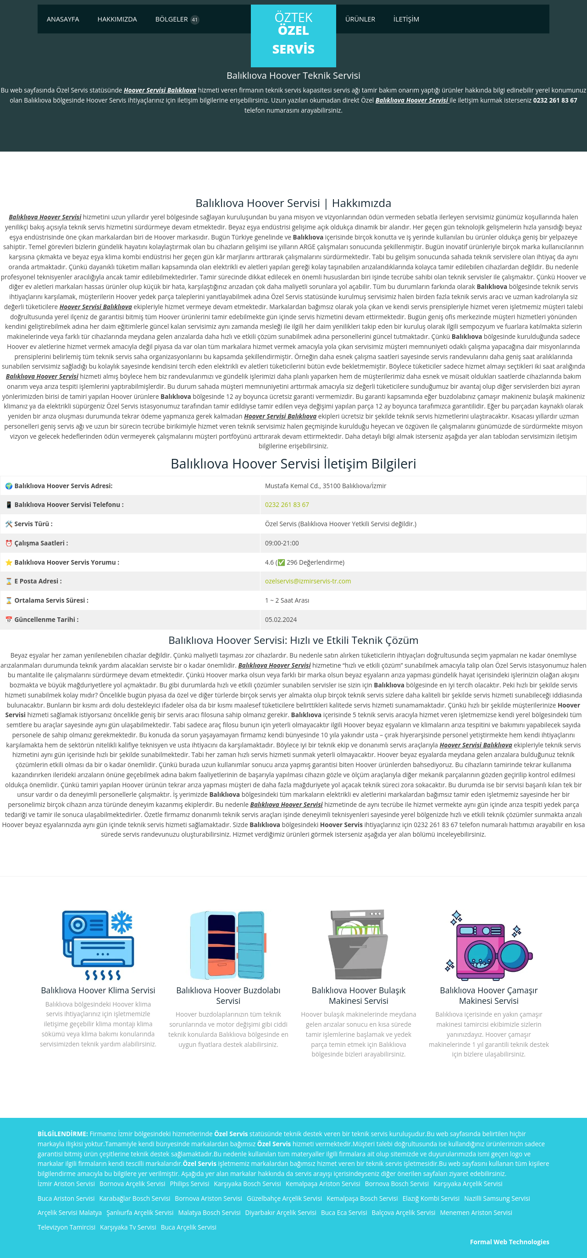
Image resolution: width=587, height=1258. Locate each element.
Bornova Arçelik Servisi (133, 1183)
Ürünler (360, 19)
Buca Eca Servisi (344, 1212)
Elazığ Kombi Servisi (431, 1198)
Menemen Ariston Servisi (476, 1212)
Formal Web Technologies (509, 1241)
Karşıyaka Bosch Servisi (247, 1183)
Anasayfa (63, 19)
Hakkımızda (117, 19)
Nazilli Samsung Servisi (497, 1198)
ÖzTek (293, 33)
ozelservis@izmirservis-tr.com (308, 581)
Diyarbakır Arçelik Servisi (280, 1212)
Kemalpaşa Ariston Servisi (323, 1183)
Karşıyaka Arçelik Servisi (468, 1183)
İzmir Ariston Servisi (66, 1183)
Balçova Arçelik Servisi (404, 1212)
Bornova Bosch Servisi (397, 1183)
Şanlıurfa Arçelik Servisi (139, 1212)
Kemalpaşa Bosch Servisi (362, 1198)
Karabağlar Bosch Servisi (134, 1198)
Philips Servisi (190, 1183)
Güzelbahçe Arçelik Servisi (284, 1198)
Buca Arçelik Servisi (188, 1227)
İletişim (406, 19)
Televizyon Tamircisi (66, 1227)
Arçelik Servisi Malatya (70, 1212)
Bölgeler (177, 20)
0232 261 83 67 (287, 504)
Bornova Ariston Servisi (208, 1198)
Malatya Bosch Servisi (209, 1212)
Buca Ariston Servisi (66, 1198)
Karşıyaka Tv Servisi (128, 1227)
